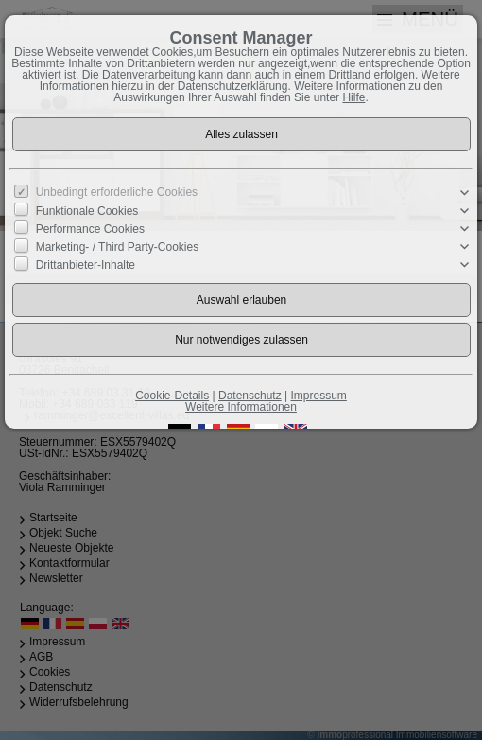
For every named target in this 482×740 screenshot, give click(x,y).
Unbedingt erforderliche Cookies (117, 192)
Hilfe (353, 97)
